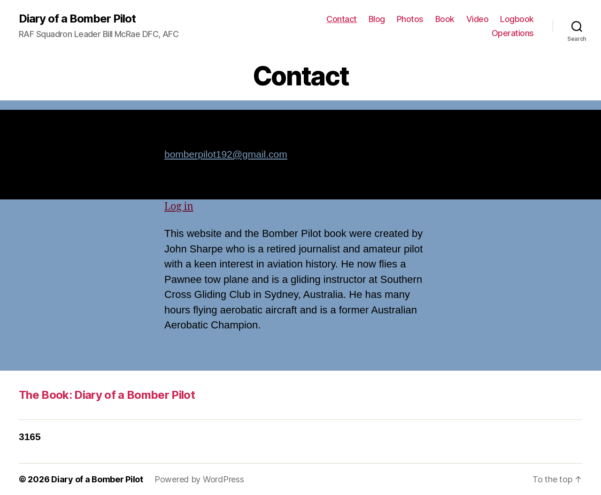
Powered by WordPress (199, 479)
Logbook (517, 19)
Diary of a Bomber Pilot (77, 18)
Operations (513, 33)
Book (445, 19)
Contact (341, 19)
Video (477, 19)
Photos (410, 19)
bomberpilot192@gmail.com (225, 154)
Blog (377, 19)
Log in (178, 206)
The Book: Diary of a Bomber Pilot (107, 395)
